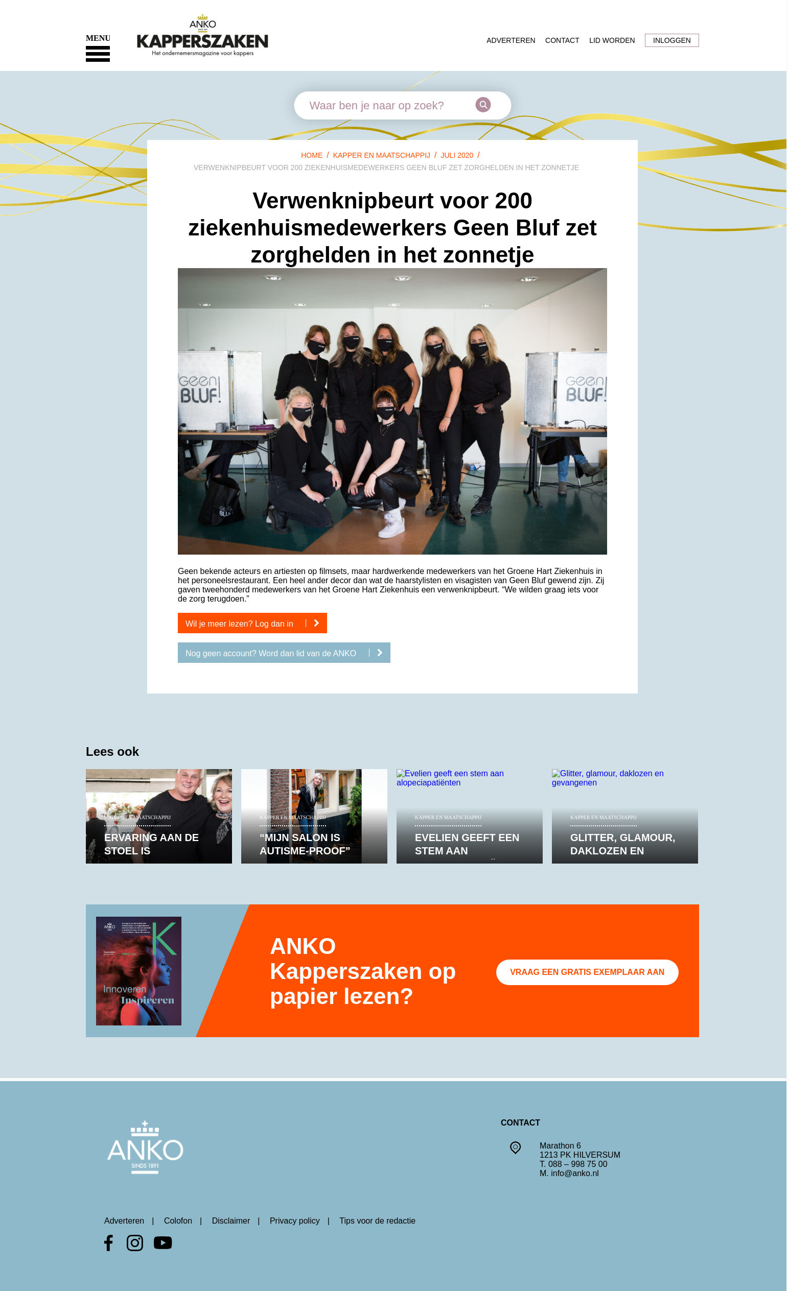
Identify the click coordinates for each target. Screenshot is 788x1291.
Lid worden (612, 40)
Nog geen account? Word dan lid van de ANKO (288, 653)
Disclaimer (231, 1220)
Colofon (178, 1220)
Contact (562, 40)
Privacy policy (295, 1220)
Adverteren (510, 40)
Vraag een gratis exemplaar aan (587, 972)
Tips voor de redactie (377, 1220)
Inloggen (672, 40)
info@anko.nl (575, 1173)
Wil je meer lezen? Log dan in (256, 623)
